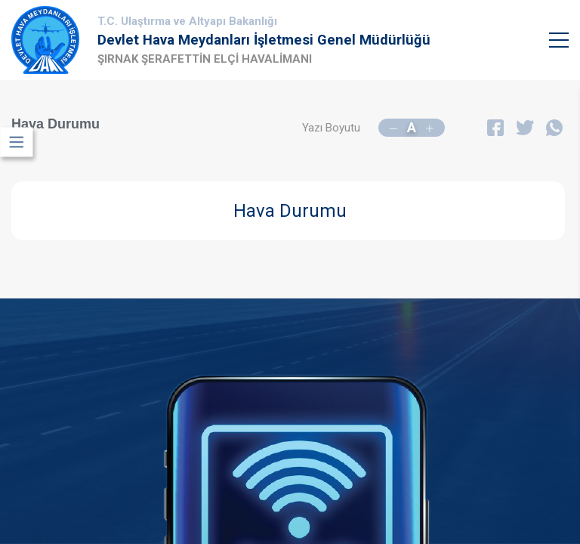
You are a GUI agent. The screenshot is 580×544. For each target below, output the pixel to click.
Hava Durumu (290, 210)
